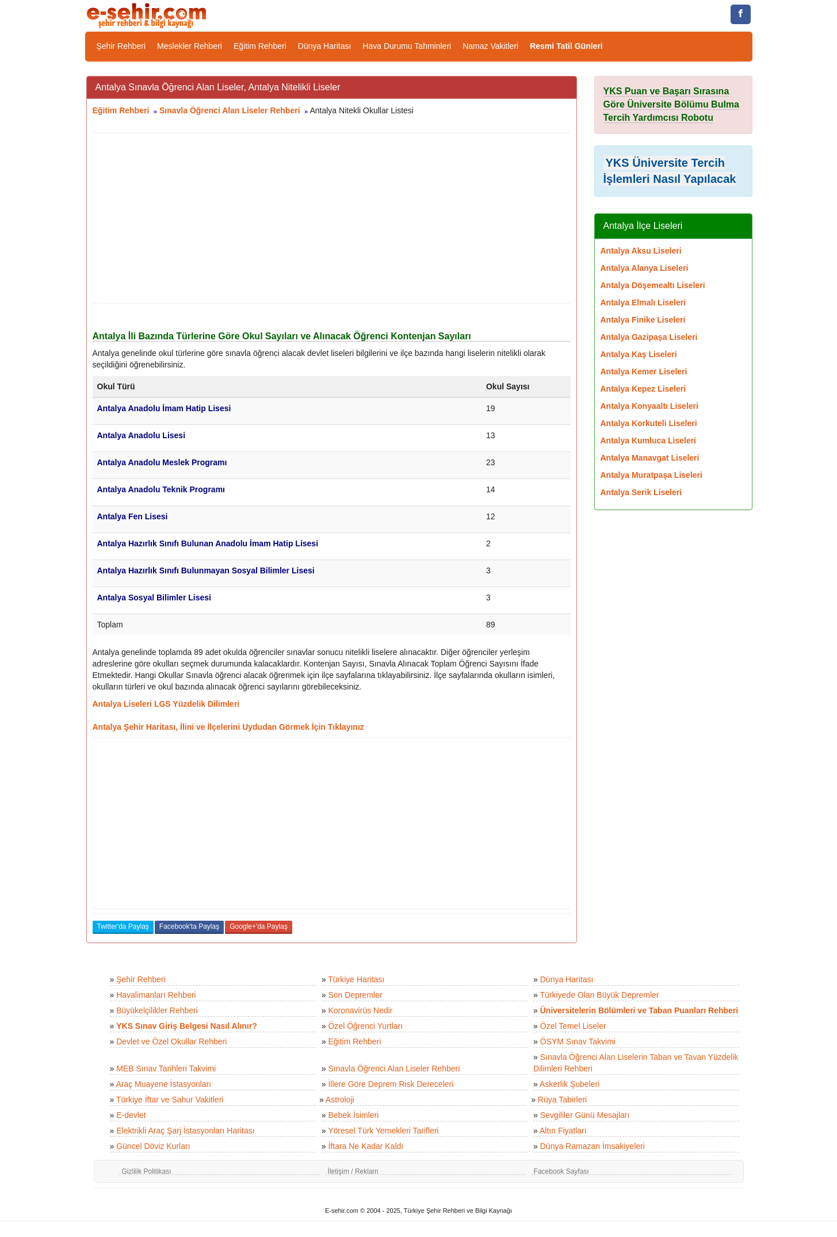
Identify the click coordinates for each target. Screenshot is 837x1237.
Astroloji (340, 1099)
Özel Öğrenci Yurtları (365, 1026)
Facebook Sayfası (561, 1171)
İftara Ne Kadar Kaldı (365, 1146)
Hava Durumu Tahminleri (406, 46)
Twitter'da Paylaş (123, 926)
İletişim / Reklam (353, 1171)
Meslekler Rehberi (189, 46)
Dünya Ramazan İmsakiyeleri (592, 1146)
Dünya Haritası (324, 46)
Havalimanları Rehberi (156, 994)
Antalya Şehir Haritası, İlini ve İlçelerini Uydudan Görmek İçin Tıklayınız (228, 727)
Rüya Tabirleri (562, 1099)
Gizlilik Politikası (146, 1171)
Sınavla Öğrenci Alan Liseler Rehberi (229, 110)
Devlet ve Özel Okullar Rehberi (171, 1041)
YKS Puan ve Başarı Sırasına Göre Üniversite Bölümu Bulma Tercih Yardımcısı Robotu (671, 104)
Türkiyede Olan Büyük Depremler (599, 994)
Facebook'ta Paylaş (189, 926)
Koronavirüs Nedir (360, 1010)
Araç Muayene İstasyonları (163, 1084)
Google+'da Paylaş (259, 926)
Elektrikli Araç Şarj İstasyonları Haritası (185, 1130)
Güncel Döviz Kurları (153, 1146)
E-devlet (131, 1115)
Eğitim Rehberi (260, 46)
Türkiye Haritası (356, 979)
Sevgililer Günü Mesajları (585, 1115)
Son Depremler (355, 994)
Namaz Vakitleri (490, 46)
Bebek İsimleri (353, 1115)
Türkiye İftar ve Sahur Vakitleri (169, 1099)
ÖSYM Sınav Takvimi (578, 1041)
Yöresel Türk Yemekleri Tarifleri (383, 1130)
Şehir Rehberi (121, 46)
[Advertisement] (332, 217)
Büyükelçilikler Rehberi (157, 1010)
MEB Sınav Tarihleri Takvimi (166, 1068)
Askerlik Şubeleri (569, 1084)
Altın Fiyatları (563, 1130)
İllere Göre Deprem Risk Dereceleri (390, 1084)
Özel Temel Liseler (573, 1026)
